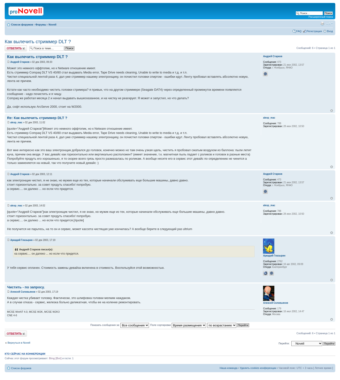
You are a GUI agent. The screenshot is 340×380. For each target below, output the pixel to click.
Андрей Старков (20, 62)
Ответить (16, 48)
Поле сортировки (178, 325)
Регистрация (314, 31)
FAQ (299, 31)
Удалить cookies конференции (258, 368)
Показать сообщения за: (119, 325)
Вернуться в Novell (19, 342)
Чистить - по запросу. (26, 287)
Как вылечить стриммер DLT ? (38, 41)
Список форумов (22, 24)
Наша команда (228, 368)
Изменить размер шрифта (329, 23)
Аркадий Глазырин (21, 240)
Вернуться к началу (331, 110)
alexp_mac (16, 122)
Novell (52, 24)
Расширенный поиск (320, 16)
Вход (330, 31)
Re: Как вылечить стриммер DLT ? (37, 118)
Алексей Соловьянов (22, 291)
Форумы (40, 24)
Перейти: (284, 343)
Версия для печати (322, 23)
